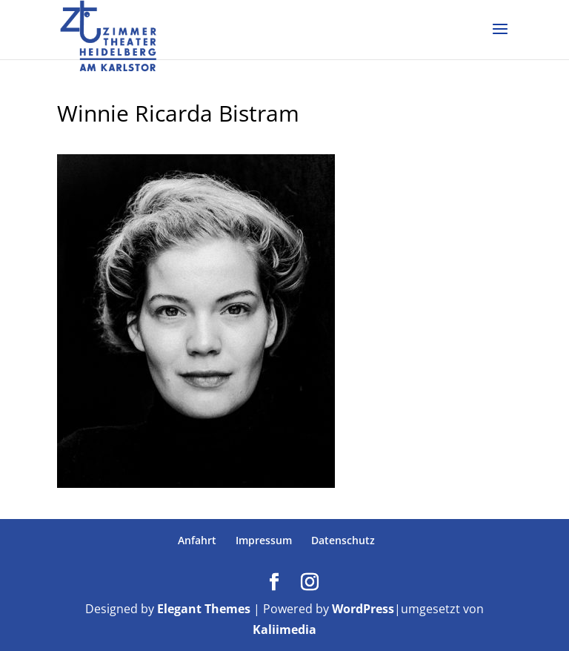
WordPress (363, 609)
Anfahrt (197, 540)
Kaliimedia (284, 629)
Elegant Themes (203, 609)
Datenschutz (343, 540)
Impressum (264, 540)
